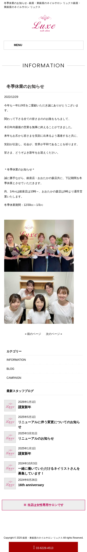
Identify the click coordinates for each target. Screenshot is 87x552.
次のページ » (54, 334)
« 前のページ (33, 334)
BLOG (10, 368)
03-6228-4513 (43, 547)
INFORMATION (16, 359)
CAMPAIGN (13, 377)
